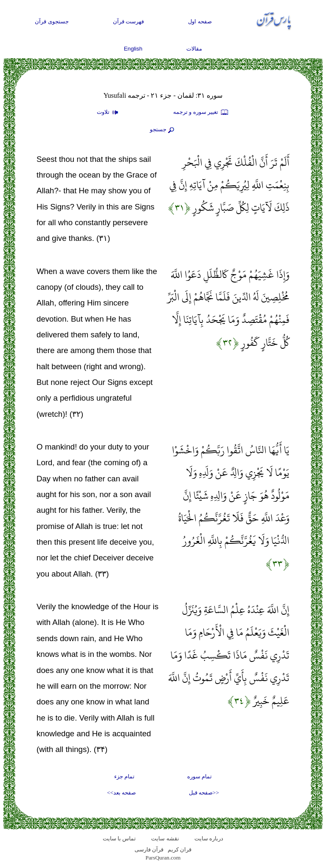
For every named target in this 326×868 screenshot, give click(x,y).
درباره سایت (208, 838)
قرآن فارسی (149, 849)
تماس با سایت (119, 838)
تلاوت (109, 112)
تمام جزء (124, 776)
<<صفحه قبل (204, 792)
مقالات (194, 48)
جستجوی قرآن (52, 21)
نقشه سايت (165, 838)
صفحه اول (200, 21)
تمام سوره (199, 776)
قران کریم (179, 849)
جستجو (163, 130)
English (133, 48)
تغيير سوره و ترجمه (201, 112)
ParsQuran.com (163, 857)
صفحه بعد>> (121, 792)
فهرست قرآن (128, 21)
